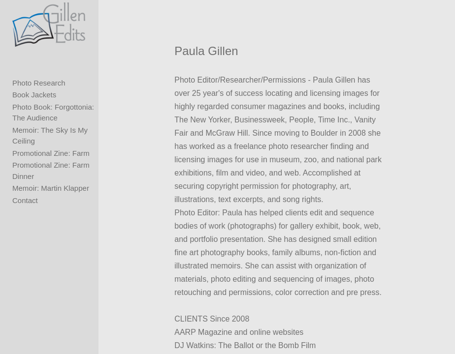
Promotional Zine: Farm (51, 153)
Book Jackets (34, 94)
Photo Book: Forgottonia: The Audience (53, 112)
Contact (25, 200)
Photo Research (38, 83)
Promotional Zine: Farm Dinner (51, 170)
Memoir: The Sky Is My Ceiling (50, 136)
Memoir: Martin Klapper (50, 188)
